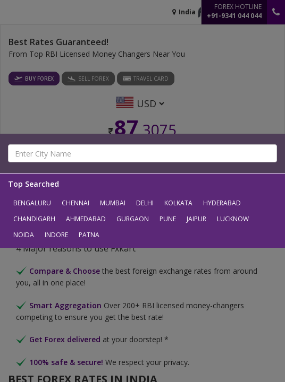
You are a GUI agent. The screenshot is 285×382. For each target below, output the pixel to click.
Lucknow (233, 218)
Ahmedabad (86, 218)
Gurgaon (132, 218)
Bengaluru (32, 202)
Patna (89, 234)
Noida (23, 234)
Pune (168, 218)
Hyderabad (222, 202)
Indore (56, 234)
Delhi (145, 202)
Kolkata (178, 202)
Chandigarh (34, 218)
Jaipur (196, 218)
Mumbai (112, 202)
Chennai (75, 202)
